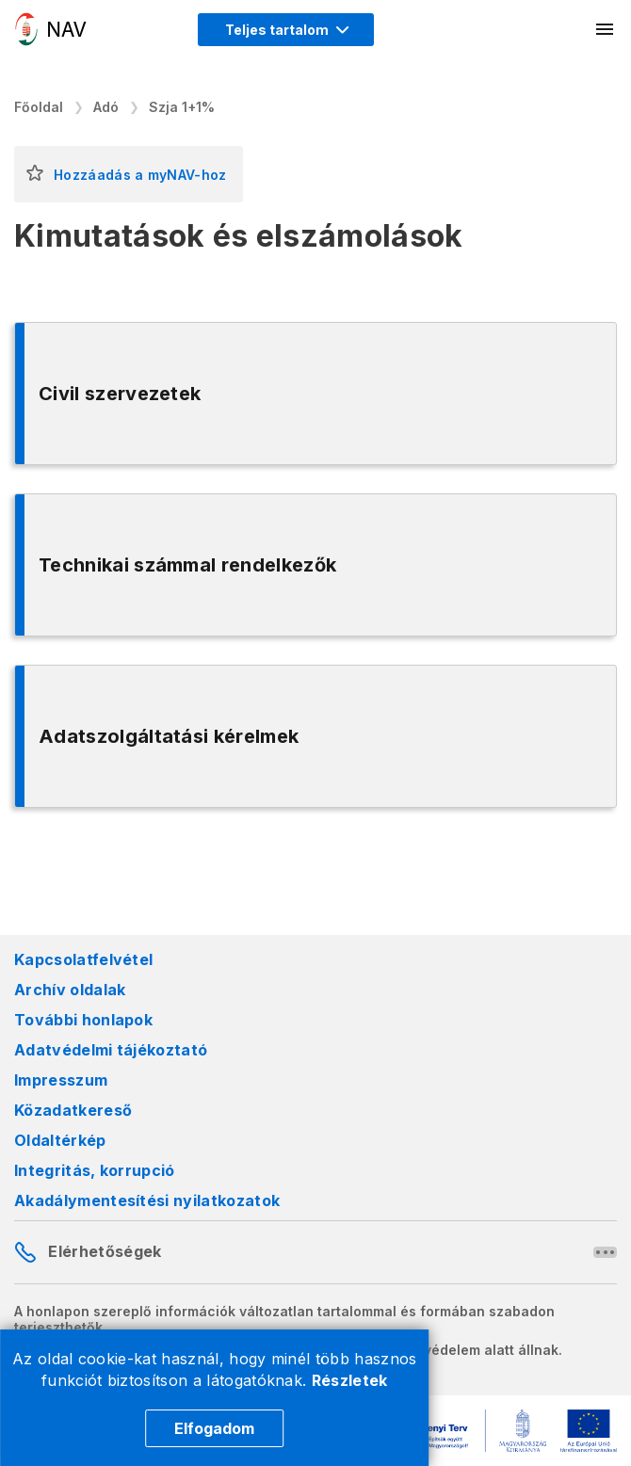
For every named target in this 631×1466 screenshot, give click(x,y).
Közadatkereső (73, 1110)
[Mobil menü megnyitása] (605, 29)
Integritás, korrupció (94, 1170)
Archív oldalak (69, 989)
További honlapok (83, 1019)
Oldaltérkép (60, 1140)
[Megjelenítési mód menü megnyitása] (286, 29)
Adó (106, 107)
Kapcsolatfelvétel (83, 959)
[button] (34, 174)
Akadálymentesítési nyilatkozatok (147, 1200)
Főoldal (38, 107)
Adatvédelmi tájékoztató (110, 1049)
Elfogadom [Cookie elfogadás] (214, 1428)
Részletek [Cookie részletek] (350, 1380)
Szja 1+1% (182, 107)
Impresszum (60, 1080)
